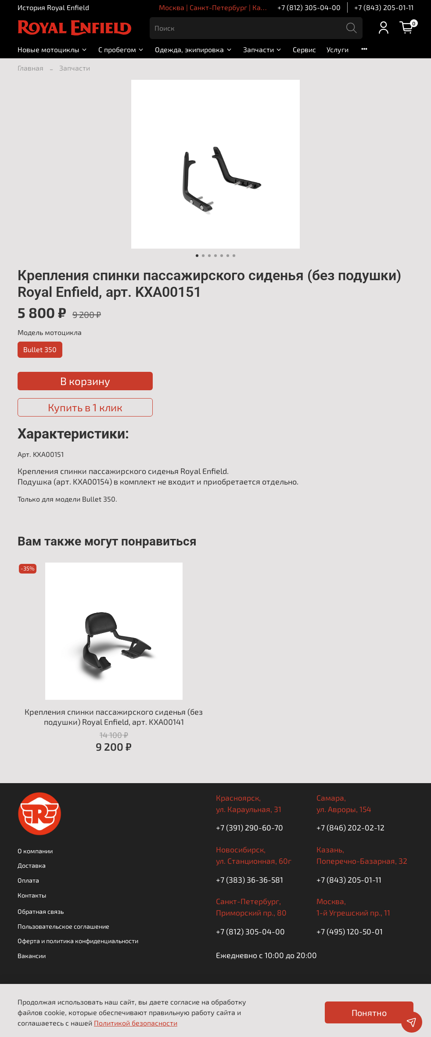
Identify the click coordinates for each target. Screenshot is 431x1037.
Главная (30, 68)
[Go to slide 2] (203, 255)
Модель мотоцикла (50, 332)
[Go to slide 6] (227, 255)
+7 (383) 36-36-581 (249, 879)
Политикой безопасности (135, 1023)
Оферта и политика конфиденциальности (78, 940)
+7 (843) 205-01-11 (383, 7)
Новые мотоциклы (53, 49)
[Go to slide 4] (215, 255)
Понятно (369, 1012)
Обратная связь (41, 911)
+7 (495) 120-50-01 (349, 931)
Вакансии (32, 955)
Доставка (32, 865)
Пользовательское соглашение (63, 926)
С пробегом (121, 49)
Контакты (32, 895)
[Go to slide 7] (234, 255)
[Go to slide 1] (197, 255)
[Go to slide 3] (209, 255)
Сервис (304, 49)
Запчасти (262, 49)
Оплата (28, 880)
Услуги (337, 49)
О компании (35, 851)
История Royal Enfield (53, 7)
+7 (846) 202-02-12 (350, 827)
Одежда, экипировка (193, 49)
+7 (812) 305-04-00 (309, 7)
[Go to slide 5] (221, 255)
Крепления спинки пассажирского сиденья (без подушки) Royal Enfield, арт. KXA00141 (114, 717)
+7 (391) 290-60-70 (249, 827)
